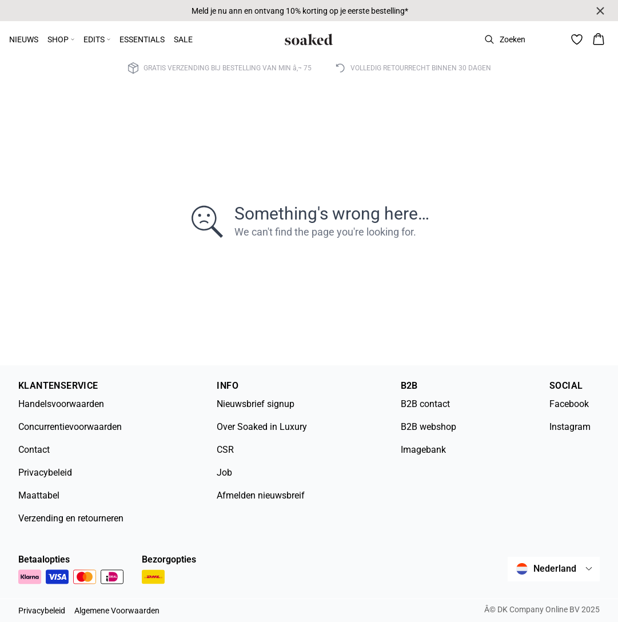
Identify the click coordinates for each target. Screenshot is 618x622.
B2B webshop (428, 426)
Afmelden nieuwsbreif (261, 495)
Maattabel (38, 495)
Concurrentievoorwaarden (70, 426)
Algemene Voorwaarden (117, 610)
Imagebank (423, 449)
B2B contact (425, 403)
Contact (34, 449)
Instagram (570, 426)
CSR (225, 449)
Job (224, 472)
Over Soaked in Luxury (262, 426)
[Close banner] (600, 10)
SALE (183, 39)
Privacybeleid (45, 472)
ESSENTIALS (142, 39)
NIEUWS (23, 39)
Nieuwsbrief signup (255, 403)
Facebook (569, 403)
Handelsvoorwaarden (61, 403)
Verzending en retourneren (70, 518)
